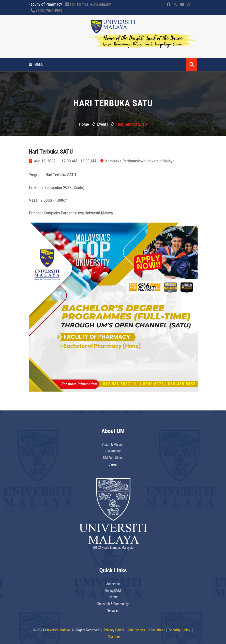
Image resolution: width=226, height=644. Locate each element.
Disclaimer (157, 630)
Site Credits (136, 630)
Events (102, 124)
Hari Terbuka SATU (51, 151)
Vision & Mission (113, 445)
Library (113, 597)
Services (113, 610)
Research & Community (113, 604)
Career (112, 464)
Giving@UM (113, 590)
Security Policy (179, 630)
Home (84, 124)
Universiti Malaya (57, 630)
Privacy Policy (114, 630)
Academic (113, 584)
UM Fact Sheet (113, 458)
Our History (112, 451)
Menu (36, 64)
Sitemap (114, 636)
